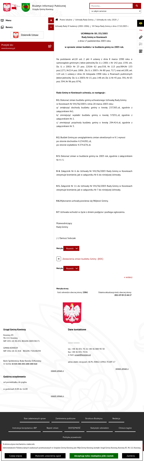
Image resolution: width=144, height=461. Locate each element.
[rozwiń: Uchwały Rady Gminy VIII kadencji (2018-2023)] (52, 76)
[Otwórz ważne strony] (140, 44)
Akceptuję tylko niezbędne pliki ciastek (93, 455)
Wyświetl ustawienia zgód (48, 455)
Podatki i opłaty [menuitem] (9, 204)
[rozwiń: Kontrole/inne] (52, 308)
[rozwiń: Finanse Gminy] (52, 157)
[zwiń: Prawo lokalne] (52, 38)
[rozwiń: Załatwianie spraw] (52, 267)
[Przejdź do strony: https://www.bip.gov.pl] (140, 30)
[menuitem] (27, 46)
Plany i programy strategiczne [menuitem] (15, 198)
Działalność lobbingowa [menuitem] (13, 272)
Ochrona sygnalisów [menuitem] (11, 348)
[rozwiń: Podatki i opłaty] (52, 204)
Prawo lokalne (66, 19)
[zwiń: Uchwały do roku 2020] (52, 69)
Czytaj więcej (15, 455)
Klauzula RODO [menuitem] (9, 336)
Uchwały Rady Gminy (84, 19)
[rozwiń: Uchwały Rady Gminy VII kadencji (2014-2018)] (52, 88)
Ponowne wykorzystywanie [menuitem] (14, 296)
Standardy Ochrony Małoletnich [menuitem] (16, 151)
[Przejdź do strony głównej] (34, 7)
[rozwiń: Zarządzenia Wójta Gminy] (52, 133)
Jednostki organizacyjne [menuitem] (13, 180)
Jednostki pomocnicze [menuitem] (12, 186)
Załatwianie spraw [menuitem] (10, 266)
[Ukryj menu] (51, 20)
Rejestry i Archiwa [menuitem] (9, 284)
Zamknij (131, 455)
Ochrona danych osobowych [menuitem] (15, 331)
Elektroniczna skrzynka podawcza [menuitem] (17, 313)
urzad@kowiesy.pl (83, 434)
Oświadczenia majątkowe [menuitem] (13, 169)
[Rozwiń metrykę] (71, 248)
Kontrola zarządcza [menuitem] (10, 174)
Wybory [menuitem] (4, 278)
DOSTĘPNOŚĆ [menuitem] (8, 325)
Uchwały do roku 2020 (106, 19)
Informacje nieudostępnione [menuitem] (15, 290)
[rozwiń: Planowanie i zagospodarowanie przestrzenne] (52, 210)
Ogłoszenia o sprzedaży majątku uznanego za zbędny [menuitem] (23, 232)
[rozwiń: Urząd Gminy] (52, 26)
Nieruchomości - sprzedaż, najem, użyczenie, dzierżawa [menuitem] (22, 223)
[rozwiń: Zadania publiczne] (52, 240)
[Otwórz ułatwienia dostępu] (140, 23)
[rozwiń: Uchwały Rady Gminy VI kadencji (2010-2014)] (52, 99)
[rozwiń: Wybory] (52, 279)
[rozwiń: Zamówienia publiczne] (52, 163)
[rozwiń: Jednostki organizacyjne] (52, 181)
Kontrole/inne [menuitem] (8, 307)
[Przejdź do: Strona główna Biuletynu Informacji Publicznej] (56, 20)
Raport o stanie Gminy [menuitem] (12, 192)
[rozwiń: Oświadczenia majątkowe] (52, 169)
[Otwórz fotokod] (140, 51)
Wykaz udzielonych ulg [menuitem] (12, 261)
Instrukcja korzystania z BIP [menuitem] (14, 319)
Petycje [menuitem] (4, 301)
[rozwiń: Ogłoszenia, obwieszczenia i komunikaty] (52, 216)
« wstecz (128, 277)
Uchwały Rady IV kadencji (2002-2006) (72, 26)
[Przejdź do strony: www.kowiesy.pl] (140, 37)
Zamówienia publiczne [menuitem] (12, 163)
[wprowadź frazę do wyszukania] (111, 6)
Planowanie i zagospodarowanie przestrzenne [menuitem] (24, 209)
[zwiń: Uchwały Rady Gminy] (52, 53)
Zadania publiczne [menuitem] (10, 240)
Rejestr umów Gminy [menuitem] (11, 245)
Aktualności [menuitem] (7, 342)
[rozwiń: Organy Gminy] (52, 32)
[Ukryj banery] (51, 355)
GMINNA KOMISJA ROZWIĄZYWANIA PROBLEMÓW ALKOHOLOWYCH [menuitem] (19, 253)
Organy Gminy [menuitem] (8, 32)
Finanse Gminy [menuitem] (8, 157)
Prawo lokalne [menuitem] (8, 37)
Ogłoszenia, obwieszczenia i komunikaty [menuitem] (21, 215)
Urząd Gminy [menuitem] (7, 26)
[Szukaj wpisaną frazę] (137, 6)
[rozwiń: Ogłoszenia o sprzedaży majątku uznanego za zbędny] (52, 231)
